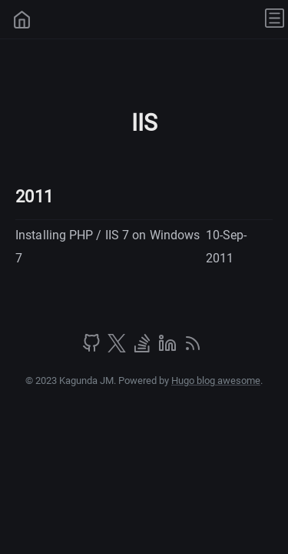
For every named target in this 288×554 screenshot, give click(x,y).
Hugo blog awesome (215, 380)
